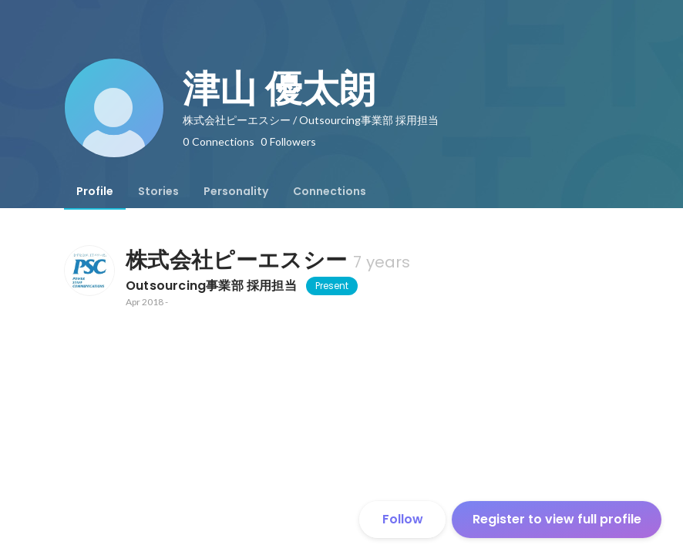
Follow (402, 519)
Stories (158, 191)
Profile (94, 191)
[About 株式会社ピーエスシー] (88, 270)
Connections (329, 191)
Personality (236, 191)
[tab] (95, 191)
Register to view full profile (557, 519)
